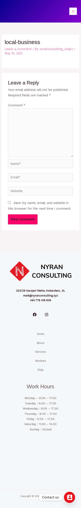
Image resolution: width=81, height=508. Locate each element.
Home (40, 333)
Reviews (40, 360)
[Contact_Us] (69, 497)
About (40, 342)
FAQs (41, 369)
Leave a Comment (18, 49)
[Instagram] (46, 314)
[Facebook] (35, 314)
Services (40, 351)
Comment (16, 105)
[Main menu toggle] (73, 11)
